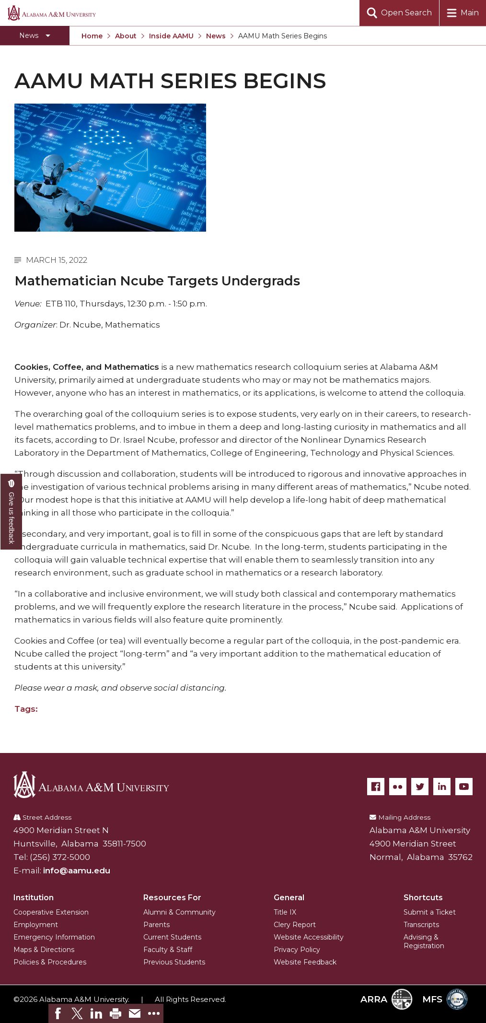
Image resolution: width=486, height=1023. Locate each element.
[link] (58, 1013)
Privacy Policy (297, 949)
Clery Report (295, 924)
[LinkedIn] (442, 786)
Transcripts (421, 924)
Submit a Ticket (430, 912)
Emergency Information (54, 937)
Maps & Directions (43, 949)
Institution (33, 897)
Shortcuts (423, 897)
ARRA (386, 999)
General (289, 897)
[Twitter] (419, 786)
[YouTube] (464, 786)
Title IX (285, 912)
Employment (35, 924)
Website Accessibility (309, 937)
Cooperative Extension (51, 912)
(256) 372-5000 (60, 857)
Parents (156, 924)
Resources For (172, 897)
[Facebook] (375, 786)
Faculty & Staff (167, 949)
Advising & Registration (424, 941)
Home (92, 36)
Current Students (172, 937)
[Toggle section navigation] (34, 35)
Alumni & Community (179, 912)
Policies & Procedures (49, 962)
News (216, 36)
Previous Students (174, 962)
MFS (445, 999)
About (126, 36)
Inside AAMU (171, 36)
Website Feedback (305, 962)
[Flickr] (397, 786)
